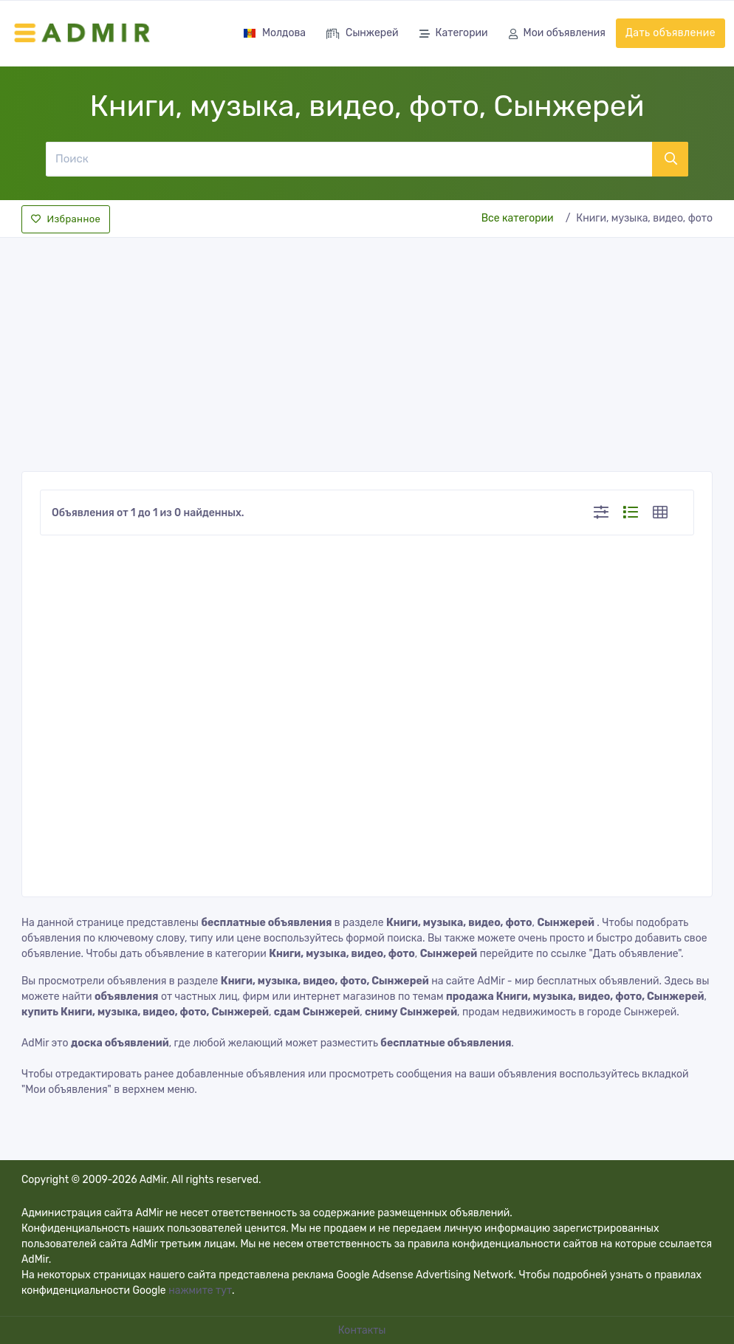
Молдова (274, 33)
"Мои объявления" (66, 1089)
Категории (453, 34)
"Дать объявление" (635, 953)
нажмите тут (200, 1290)
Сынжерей (362, 34)
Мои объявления (557, 34)
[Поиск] (348, 159)
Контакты (363, 1330)
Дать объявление (670, 33)
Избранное (65, 218)
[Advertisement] (367, 350)
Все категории (517, 218)
